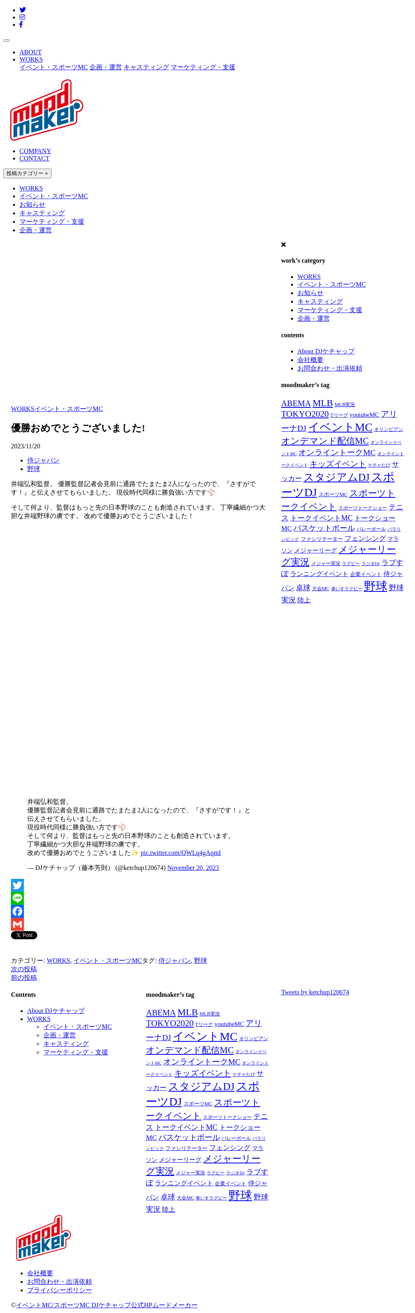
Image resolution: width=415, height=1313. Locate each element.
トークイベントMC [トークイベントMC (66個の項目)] (321, 518)
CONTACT (34, 158)
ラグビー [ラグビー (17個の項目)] (351, 563)
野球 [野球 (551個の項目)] (375, 586)
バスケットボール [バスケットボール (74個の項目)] (324, 528)
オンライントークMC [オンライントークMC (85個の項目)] (336, 452)
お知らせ (32, 204)
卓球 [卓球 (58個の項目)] (303, 588)
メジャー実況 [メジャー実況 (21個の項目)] (325, 563)
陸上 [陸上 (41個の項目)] (303, 600)
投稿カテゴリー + (27, 173)
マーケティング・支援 (203, 67)
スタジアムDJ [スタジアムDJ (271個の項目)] (337, 477)
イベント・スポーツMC (53, 67)
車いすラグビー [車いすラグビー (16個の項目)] (346, 588)
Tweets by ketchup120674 (315, 992)
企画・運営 (106, 67)
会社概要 (310, 359)
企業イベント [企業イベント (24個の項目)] (366, 574)
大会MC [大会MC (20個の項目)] (320, 588)
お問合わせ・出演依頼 (329, 368)
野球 (33, 468)
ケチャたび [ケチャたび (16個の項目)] (379, 465)
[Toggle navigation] (6, 40)
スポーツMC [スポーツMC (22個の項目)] (333, 494)
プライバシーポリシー (59, 1290)
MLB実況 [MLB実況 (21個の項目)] (345, 404)
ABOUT (30, 52)
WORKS (31, 59)
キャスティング (146, 67)
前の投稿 (24, 977)
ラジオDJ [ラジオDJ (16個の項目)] (371, 563)
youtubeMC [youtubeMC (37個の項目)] (364, 414)
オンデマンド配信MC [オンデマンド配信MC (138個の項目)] (325, 441)
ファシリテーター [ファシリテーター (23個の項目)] (322, 539)
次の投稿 (24, 969)
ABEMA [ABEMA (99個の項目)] (296, 403)
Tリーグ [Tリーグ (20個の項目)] (339, 415)
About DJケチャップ (326, 351)
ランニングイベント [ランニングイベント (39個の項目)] (319, 573)
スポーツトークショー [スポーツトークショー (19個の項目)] (362, 508)
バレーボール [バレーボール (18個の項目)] (371, 529)
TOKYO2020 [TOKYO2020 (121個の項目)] (305, 414)
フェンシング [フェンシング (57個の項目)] (365, 538)
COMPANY (35, 151)
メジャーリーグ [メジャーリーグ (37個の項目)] (315, 550)
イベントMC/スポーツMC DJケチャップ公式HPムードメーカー (106, 1305)
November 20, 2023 (193, 867)
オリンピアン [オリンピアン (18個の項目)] (388, 429)
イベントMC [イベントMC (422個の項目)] (340, 427)
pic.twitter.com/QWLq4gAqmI (181, 852)
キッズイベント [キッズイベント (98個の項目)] (338, 463)
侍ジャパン (43, 460)
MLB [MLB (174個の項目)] (322, 403)
